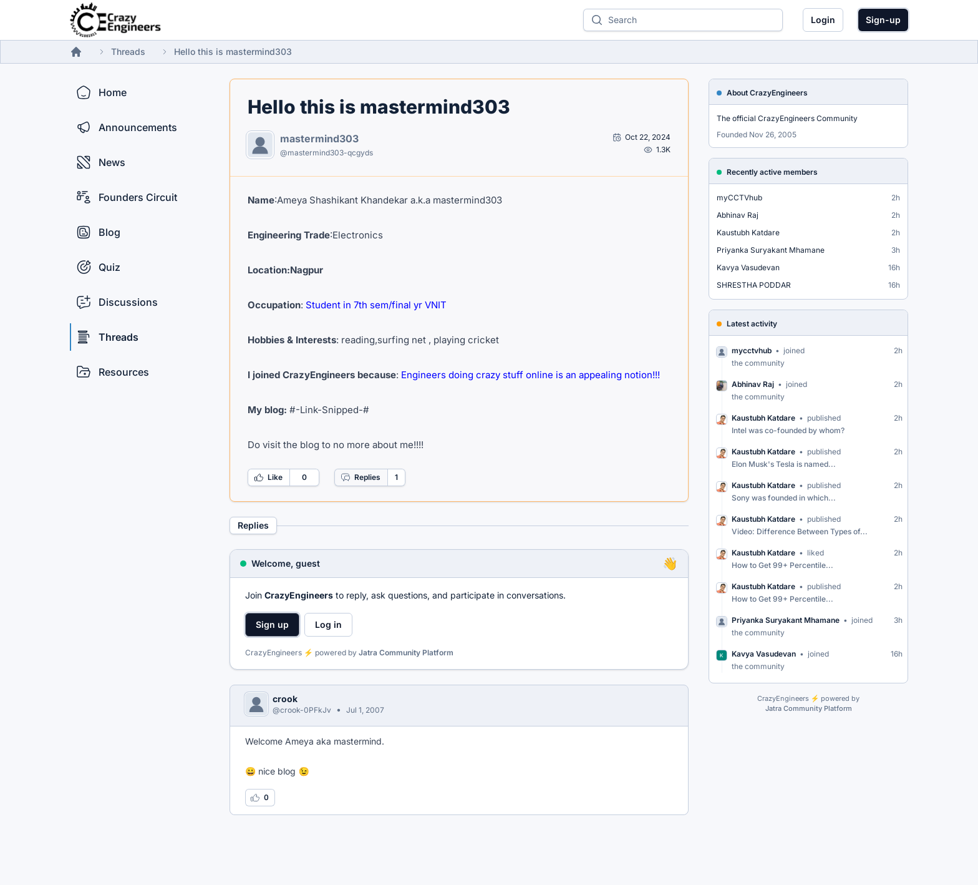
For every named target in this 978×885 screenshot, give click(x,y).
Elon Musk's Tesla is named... (784, 464)
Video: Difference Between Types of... (800, 531)
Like (268, 477)
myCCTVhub (739, 197)
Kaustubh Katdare (748, 232)
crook (285, 698)
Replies (360, 477)
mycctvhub (752, 350)
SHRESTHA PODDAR (754, 285)
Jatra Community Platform (406, 652)
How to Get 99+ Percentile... (782, 565)
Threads (128, 51)
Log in (328, 624)
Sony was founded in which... (784, 497)
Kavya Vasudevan (748, 267)
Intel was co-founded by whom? (788, 430)
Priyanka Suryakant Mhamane (771, 250)
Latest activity (752, 323)
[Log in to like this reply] (260, 797)
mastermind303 (319, 138)
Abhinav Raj (737, 215)
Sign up (272, 624)
